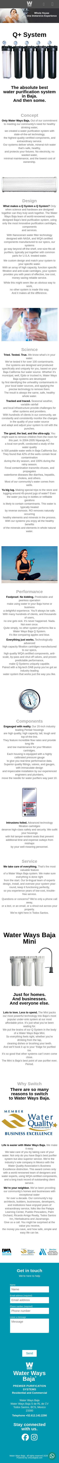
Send (29, 1353)
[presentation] (32, 1341)
